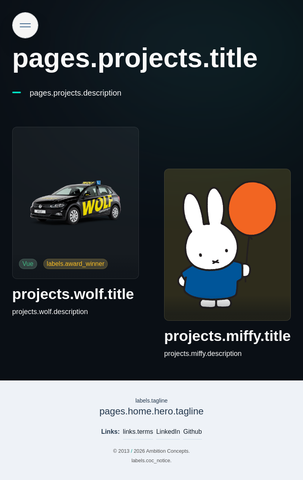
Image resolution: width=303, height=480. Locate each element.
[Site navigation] (25, 25)
